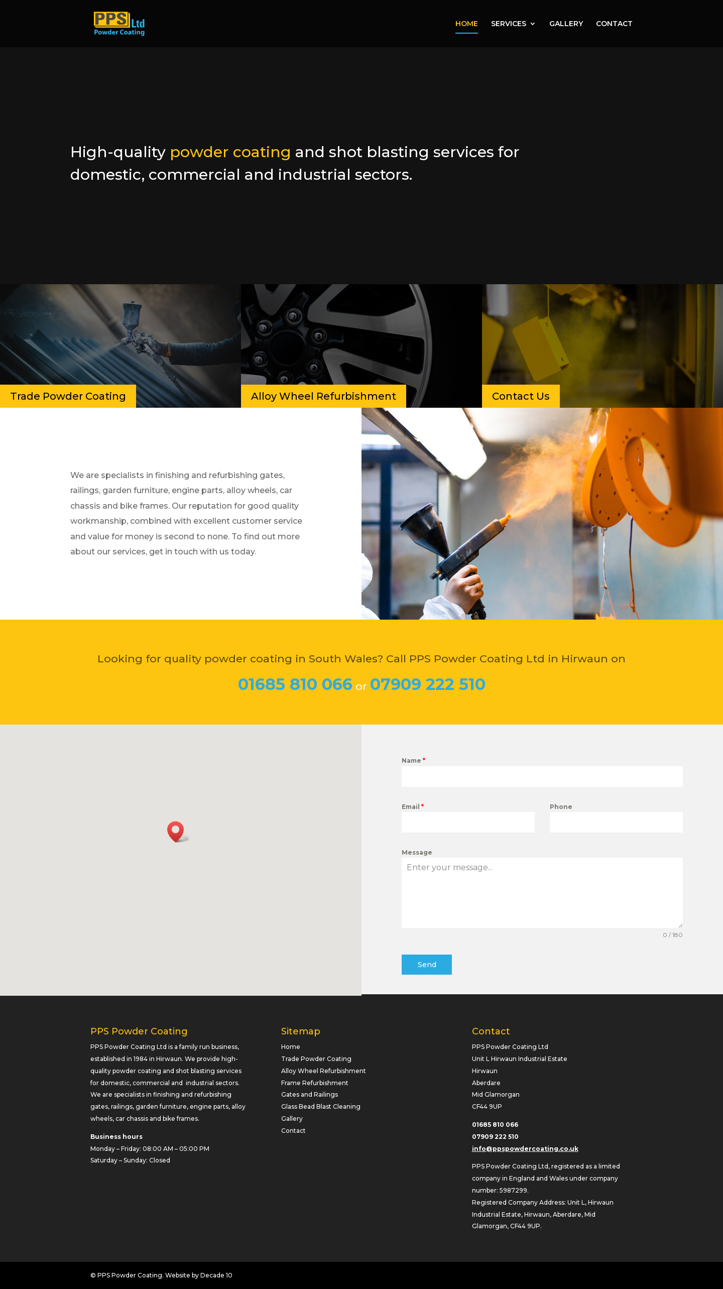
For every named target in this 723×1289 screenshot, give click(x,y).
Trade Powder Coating (68, 396)
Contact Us (521, 396)
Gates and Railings (309, 1094)
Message (417, 852)
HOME (466, 24)
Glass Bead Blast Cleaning (320, 1106)
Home (290, 1046)
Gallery (292, 1118)
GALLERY (566, 24)
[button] (178, 832)
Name (413, 760)
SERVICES (508, 24)
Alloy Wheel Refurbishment (323, 396)
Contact (293, 1130)
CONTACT (614, 24)
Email (413, 806)
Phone (561, 806)
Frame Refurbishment (314, 1083)
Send (427, 964)
